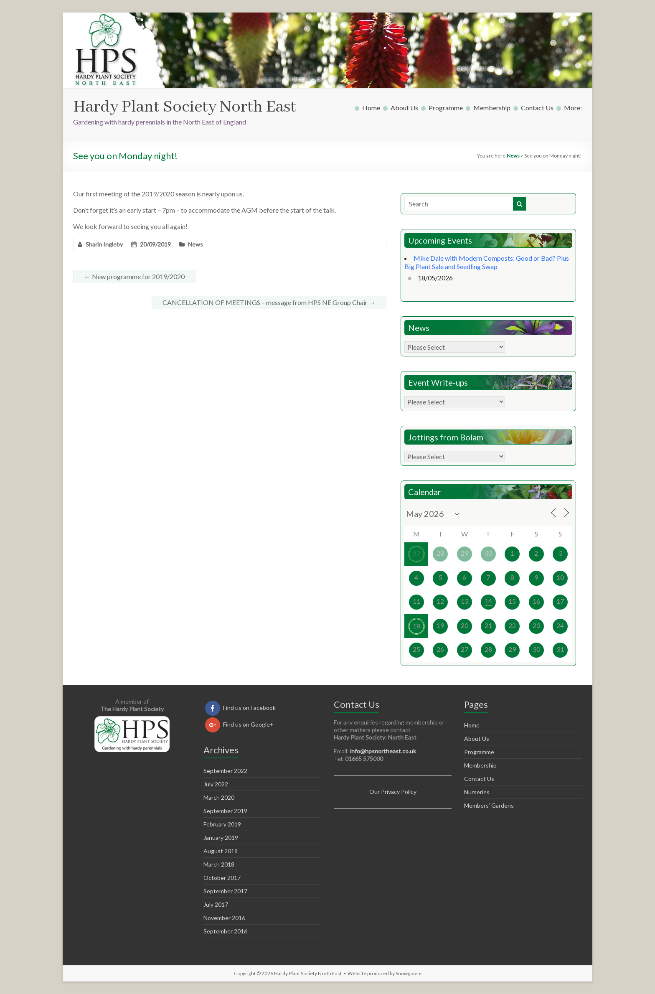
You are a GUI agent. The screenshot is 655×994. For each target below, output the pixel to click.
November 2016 (224, 917)
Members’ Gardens (489, 805)
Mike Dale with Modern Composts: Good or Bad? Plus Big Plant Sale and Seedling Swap (486, 262)
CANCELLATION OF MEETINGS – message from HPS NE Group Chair (269, 302)
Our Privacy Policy (392, 791)
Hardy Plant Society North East (184, 107)
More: (573, 108)
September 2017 (225, 891)
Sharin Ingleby (104, 244)
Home (371, 108)
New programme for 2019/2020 (134, 276)
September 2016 (225, 931)
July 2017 (215, 904)
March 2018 (218, 864)
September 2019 (225, 810)
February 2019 (222, 824)
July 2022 (215, 784)
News (195, 244)
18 (416, 626)
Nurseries (477, 792)
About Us (404, 108)
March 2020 (218, 797)
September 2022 (225, 770)
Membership (491, 108)
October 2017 (222, 877)
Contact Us (537, 108)
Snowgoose (408, 973)
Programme (446, 108)
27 (416, 553)
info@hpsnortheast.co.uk (383, 751)
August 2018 (220, 850)
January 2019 (220, 837)
